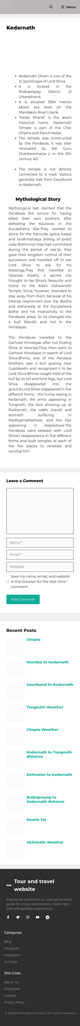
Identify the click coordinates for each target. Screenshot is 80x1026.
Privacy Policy (14, 1002)
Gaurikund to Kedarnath (50, 684)
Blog (7, 942)
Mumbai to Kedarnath (48, 662)
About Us (11, 982)
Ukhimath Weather (45, 842)
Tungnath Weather (45, 707)
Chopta (34, 639)
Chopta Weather (42, 729)
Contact (10, 996)
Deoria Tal (36, 819)
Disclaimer (12, 989)
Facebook (11, 948)
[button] (51, 7)
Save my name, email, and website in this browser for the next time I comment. (40, 581)
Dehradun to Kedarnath (49, 774)
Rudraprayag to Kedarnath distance (46, 799)
